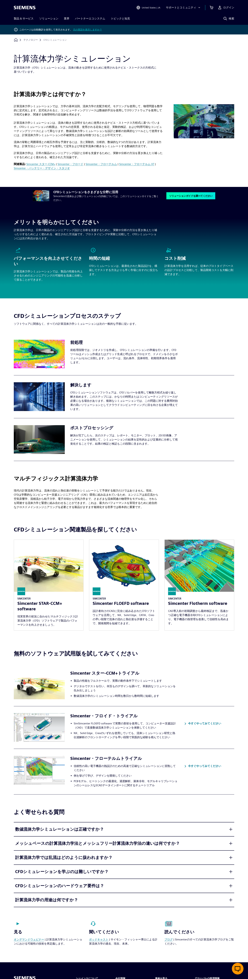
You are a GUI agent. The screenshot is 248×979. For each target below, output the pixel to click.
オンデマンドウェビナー (29, 939)
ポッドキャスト (98, 939)
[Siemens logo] (24, 7)
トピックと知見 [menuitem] (120, 18)
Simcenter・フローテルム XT (136, 164)
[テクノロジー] (30, 40)
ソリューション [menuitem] (48, 18)
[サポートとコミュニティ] (183, 7)
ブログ (168, 939)
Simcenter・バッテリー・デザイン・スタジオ (42, 168)
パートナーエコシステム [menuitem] (90, 18)
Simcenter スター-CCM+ (40, 164)
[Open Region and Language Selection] (148, 7)
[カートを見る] (211, 7)
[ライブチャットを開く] (238, 969)
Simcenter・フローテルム (101, 164)
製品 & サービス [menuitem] (24, 18)
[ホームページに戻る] (16, 40)
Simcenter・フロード (70, 164)
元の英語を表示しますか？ (87, 29)
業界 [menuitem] (66, 18)
